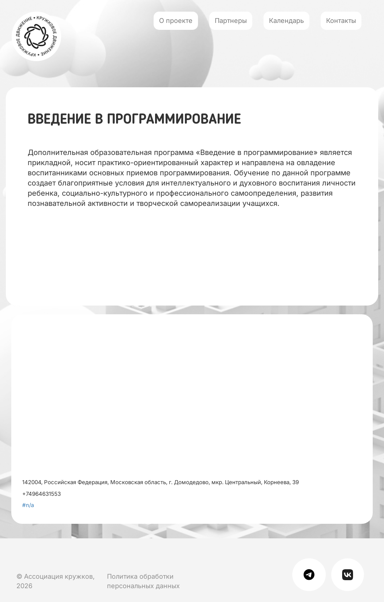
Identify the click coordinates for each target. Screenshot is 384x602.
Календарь (286, 20)
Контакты (341, 20)
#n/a (28, 505)
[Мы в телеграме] (311, 574)
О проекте (176, 20)
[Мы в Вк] (18, 554)
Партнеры (231, 20)
